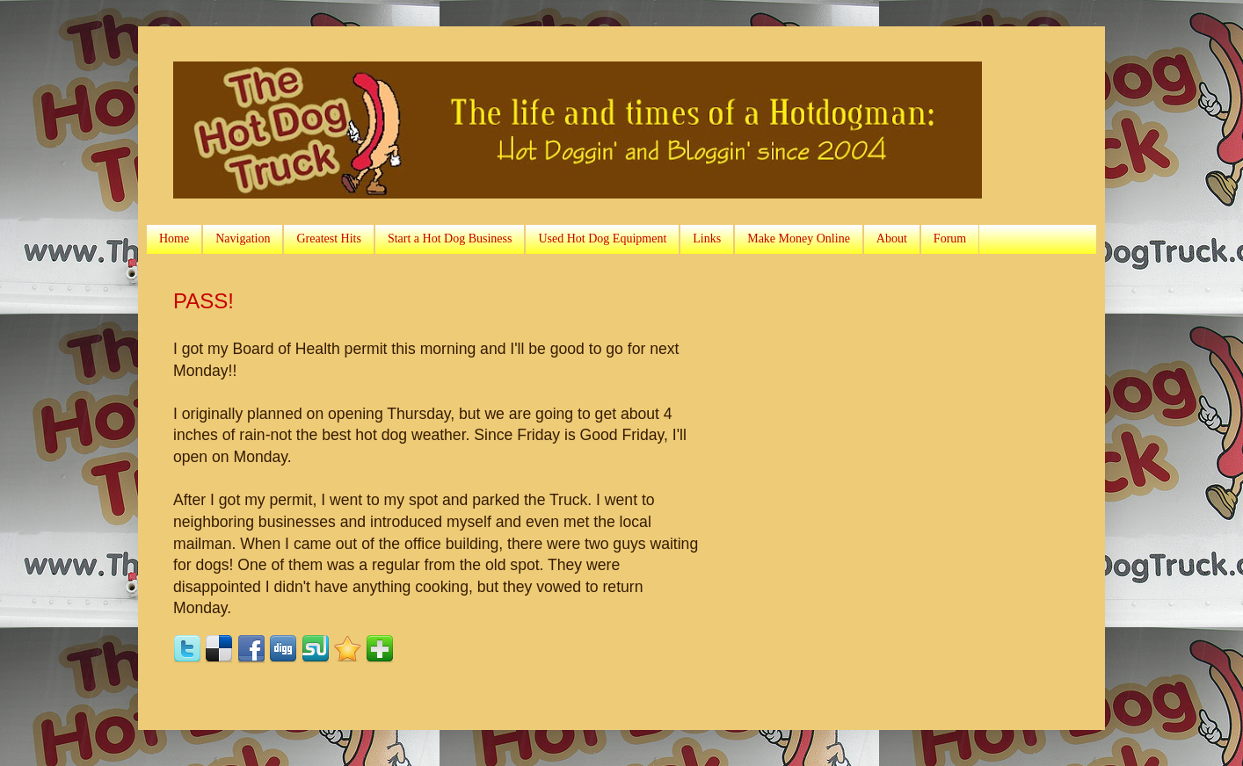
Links (707, 238)
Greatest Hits (328, 238)
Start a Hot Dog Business (450, 238)
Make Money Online (798, 238)
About (891, 238)
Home (174, 238)
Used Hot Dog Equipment (602, 238)
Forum (950, 238)
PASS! (203, 301)
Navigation (242, 238)
